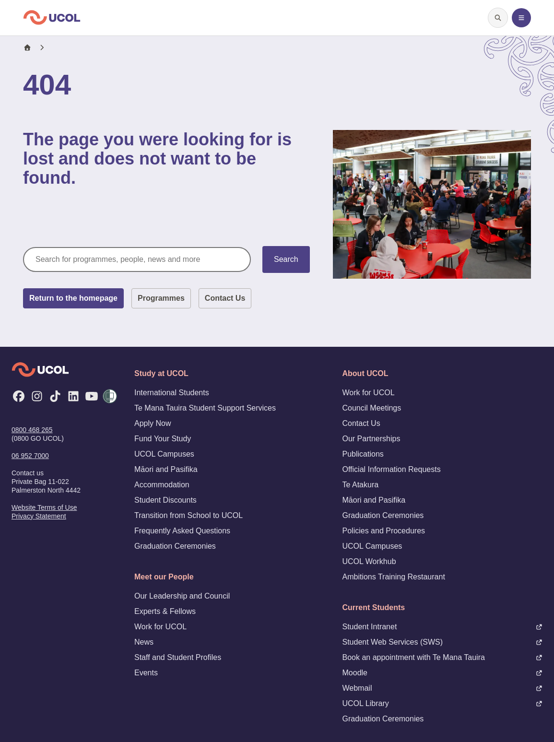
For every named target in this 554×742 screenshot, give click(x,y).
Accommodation (161, 485)
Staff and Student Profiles (177, 657)
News (143, 642)
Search (286, 259)
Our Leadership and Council (182, 596)
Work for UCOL (160, 627)
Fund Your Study (162, 439)
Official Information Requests (391, 469)
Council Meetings (371, 408)
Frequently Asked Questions (182, 531)
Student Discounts (165, 500)
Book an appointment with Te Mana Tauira (442, 657)
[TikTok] (55, 396)
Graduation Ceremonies (175, 546)
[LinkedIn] (73, 396)
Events (146, 673)
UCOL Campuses (164, 454)
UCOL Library (442, 703)
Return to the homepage (73, 298)
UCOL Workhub (369, 561)
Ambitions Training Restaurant (393, 577)
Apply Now (152, 423)
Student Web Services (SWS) (442, 642)
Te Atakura (360, 485)
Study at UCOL (161, 373)
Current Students (373, 607)
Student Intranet (442, 627)
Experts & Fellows (165, 611)
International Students (171, 393)
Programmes (161, 298)
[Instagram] (37, 396)
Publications (363, 454)
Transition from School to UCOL (188, 515)
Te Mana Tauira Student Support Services (205, 408)
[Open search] (498, 18)
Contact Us (225, 298)
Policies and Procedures (383, 531)
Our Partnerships (371, 439)
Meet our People (164, 577)
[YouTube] (91, 396)
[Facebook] (19, 396)
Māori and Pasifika (166, 469)
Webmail (442, 688)
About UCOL (365, 373)
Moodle (442, 673)
